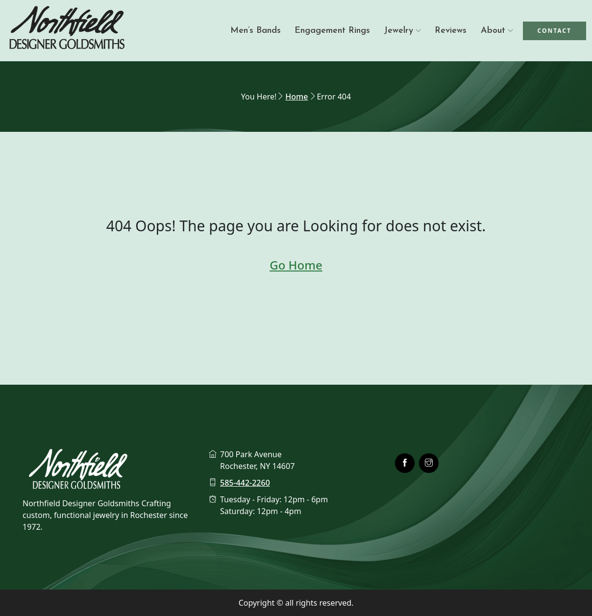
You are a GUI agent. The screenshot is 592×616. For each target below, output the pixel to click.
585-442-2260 (245, 482)
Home (296, 96)
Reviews (451, 30)
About (493, 30)
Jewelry (398, 30)
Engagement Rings (332, 30)
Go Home (296, 265)
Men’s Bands (255, 30)
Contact (555, 30)
